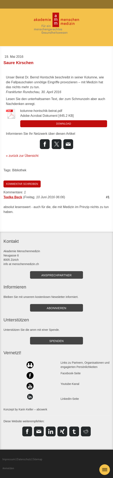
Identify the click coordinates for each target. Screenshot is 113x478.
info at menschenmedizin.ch (21, 264)
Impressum (8, 459)
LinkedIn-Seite (70, 398)
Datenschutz (24, 459)
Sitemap (37, 459)
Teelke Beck (12, 197)
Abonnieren (56, 308)
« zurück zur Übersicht (22, 155)
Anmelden (8, 468)
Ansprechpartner (56, 275)
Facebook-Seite (71, 373)
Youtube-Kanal (70, 384)
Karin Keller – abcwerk (33, 409)
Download (63, 123)
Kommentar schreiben (22, 184)
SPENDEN (56, 341)
